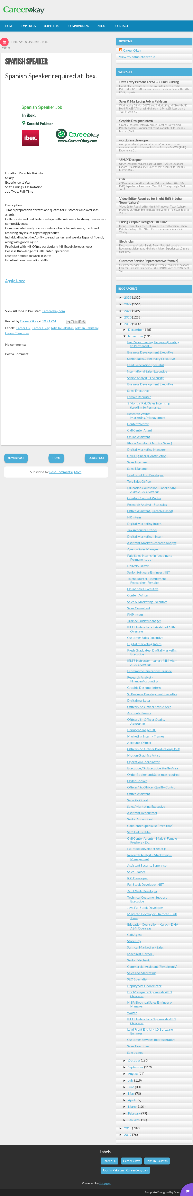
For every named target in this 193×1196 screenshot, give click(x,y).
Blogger (105, 1183)
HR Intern (134, 517)
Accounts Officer (139, 742)
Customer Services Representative (151, 1039)
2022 (127, 304)
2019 (127, 324)
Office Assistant (138, 794)
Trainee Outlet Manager (144, 621)
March (132, 1106)
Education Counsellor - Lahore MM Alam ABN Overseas (151, 490)
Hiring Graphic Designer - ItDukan (143, 222)
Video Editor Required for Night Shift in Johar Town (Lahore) (151, 200)
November (135, 336)
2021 (127, 311)
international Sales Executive (147, 371)
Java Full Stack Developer (145, 907)
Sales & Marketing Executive (147, 602)
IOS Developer (137, 878)
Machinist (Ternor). (140, 954)
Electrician (126, 241)
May (131, 1093)
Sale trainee (135, 1052)
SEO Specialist (137, 979)
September (136, 1067)
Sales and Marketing (141, 973)
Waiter (132, 1013)
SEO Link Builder (139, 832)
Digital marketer (138, 700)
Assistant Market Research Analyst (151, 543)
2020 (127, 317)
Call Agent (134, 934)
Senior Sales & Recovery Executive (151, 358)
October (134, 1060)
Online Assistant (138, 437)
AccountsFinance (139, 713)
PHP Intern (135, 614)
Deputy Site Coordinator (144, 986)
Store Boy (134, 941)
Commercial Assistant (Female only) (152, 966)
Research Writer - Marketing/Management (146, 415)
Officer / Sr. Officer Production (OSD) (153, 749)
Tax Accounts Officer (142, 530)
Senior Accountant (140, 819)
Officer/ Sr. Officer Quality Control (151, 787)
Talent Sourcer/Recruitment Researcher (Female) (146, 580)
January (133, 1120)
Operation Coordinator (143, 762)
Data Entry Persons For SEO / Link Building (149, 82)
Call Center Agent (139, 430)
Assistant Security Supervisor (147, 865)
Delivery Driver (138, 566)
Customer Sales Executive (145, 637)
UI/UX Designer (130, 159)
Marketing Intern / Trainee (145, 736)
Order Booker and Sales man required (153, 774)
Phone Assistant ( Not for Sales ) (149, 443)
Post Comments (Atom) (65, 472)
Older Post (96, 458)
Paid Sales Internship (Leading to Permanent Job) (149, 557)
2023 (127, 297)
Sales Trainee (136, 872)
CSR (122, 179)
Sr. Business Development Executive (152, 694)
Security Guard (137, 800)
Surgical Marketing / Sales (145, 947)
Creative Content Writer (144, 498)
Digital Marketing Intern (144, 523)
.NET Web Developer (142, 891)
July (131, 1080)
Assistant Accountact (142, 813)
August (133, 1073)
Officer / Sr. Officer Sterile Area (149, 707)
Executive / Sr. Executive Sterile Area (152, 768)
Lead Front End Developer (145, 475)
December (135, 329)
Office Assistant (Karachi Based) (150, 511)
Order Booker (137, 781)
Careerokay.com (53, 311)
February (134, 1113)
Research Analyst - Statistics (147, 504)
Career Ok (23, 328)
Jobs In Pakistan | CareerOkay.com (125, 1170)
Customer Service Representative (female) (148, 261)
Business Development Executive (150, 352)
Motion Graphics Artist (143, 755)
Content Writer (138, 424)
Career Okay (40, 328)
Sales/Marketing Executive (146, 806)
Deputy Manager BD (141, 730)
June (131, 1087)
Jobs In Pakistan (62, 328)
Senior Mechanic (138, 960)
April (131, 1100)
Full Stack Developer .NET (145, 884)
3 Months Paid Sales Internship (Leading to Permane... (148, 405)
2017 (127, 1134)
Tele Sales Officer (139, 481)
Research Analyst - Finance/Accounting (142, 679)
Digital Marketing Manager (146, 449)
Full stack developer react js (146, 848)
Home (56, 458)
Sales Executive (138, 390)
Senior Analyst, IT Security (145, 378)
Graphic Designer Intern (136, 121)
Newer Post (16, 458)
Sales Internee (137, 462)
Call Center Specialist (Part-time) (150, 826)
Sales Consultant (138, 608)
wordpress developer (134, 140)
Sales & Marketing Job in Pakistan (143, 101)
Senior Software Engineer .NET (148, 572)
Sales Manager (137, 468)
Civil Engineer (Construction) (147, 456)
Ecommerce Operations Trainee (149, 671)
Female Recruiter (139, 397)
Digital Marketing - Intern (145, 536)
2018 (127, 1128)
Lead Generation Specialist (145, 365)
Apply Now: (15, 280)
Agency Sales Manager (143, 549)
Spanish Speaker (26, 62)
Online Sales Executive (142, 589)
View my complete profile (137, 57)
